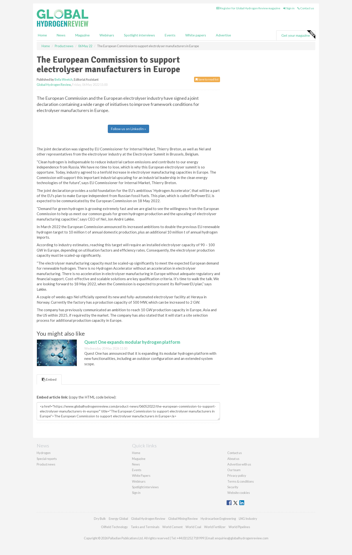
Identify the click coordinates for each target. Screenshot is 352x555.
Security (232, 487)
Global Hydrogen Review (54, 85)
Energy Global (118, 519)
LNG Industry (248, 519)
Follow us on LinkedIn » (128, 129)
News (136, 464)
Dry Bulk (100, 519)
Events (170, 35)
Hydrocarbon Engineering (218, 519)
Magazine (82, 35)
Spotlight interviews (139, 35)
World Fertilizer (215, 527)
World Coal (193, 527)
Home (42, 35)
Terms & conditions (240, 481)
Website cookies (238, 493)
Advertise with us (239, 464)
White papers (195, 35)
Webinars (106, 35)
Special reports (47, 459)
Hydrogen (44, 453)
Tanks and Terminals (145, 527)
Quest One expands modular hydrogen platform (132, 342)
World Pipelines (239, 527)
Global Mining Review (183, 519)
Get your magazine (298, 35)
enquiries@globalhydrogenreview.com (241, 538)
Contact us (305, 8)
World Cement (172, 527)
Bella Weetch (64, 79)
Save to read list (207, 79)
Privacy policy (236, 475)
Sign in (289, 8)
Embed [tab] (49, 379)
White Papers (141, 475)
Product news (46, 464)
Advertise (223, 35)
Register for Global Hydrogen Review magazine (248, 8)
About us (233, 459)
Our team (234, 470)
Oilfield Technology (114, 527)
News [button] (61, 35)
